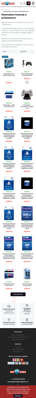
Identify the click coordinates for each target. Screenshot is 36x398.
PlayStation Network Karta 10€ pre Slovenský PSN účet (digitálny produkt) (27, 196)
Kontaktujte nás (18, 351)
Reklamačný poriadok (18, 335)
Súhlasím (18, 396)
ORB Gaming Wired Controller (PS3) (27, 74)
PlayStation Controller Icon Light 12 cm (27, 106)
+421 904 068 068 (18, 379)
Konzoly (7, 9)
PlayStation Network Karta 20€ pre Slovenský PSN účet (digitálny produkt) (9, 196)
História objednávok (18, 349)
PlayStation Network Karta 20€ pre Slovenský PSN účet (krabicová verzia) (9, 256)
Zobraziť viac (18, 294)
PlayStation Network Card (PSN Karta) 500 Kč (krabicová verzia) (27, 226)
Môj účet (18, 347)
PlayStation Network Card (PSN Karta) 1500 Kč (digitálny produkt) (9, 136)
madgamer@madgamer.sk (18, 382)
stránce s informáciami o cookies (17, 393)
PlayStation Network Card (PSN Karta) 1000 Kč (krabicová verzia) (9, 226)
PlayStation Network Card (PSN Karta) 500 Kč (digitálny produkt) (27, 136)
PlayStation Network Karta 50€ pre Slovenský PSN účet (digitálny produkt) (27, 166)
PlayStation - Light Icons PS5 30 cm (9, 105)
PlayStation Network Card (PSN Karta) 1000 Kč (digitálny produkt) (9, 166)
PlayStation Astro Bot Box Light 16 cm (9, 74)
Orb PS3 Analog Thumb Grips (27, 284)
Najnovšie (23, 51)
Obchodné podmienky (18, 339)
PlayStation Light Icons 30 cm (9, 284)
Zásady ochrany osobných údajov (18, 337)
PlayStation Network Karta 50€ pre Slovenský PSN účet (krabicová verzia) (27, 256)
